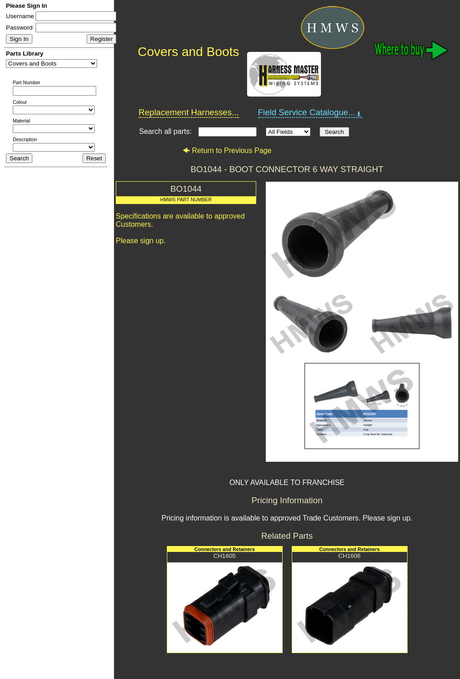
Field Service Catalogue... (310, 112)
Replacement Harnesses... (189, 112)
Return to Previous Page (226, 150)
